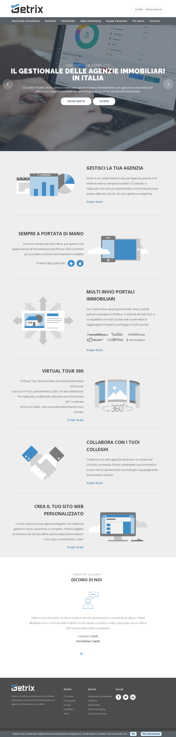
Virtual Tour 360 (63, 371)
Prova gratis (70, 700)
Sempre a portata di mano (51, 233)
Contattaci (69, 709)
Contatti (154, 20)
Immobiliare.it (41, 249)
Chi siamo (138, 20)
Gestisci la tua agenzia (114, 168)
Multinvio (50, 20)
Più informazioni (151, 734)
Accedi (67, 705)
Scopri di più (94, 201)
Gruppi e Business (116, 20)
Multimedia (68, 20)
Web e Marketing (90, 20)
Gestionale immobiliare (100, 696)
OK (133, 734)
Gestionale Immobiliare (26, 20)
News (66, 713)
